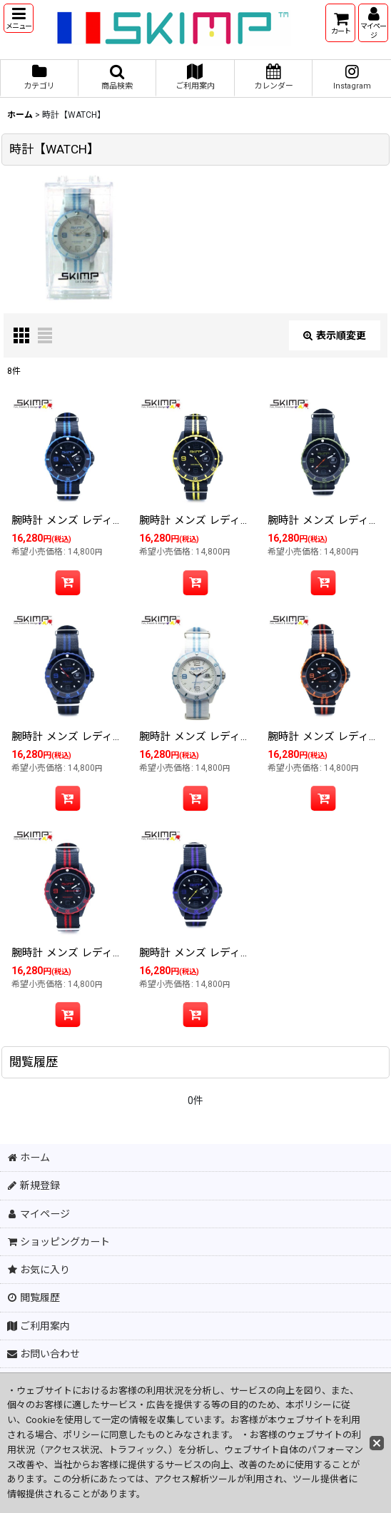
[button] (19, 18)
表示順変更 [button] (334, 335)
